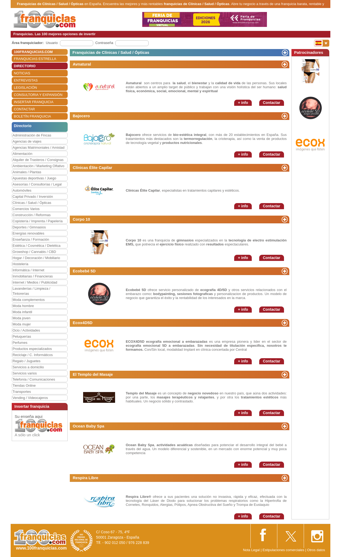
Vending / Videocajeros (30, 398)
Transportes (22, 392)
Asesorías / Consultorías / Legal (37, 184)
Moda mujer (22, 324)
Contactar (271, 102)
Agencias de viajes (27, 141)
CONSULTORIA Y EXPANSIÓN (38, 95)
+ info (243, 102)
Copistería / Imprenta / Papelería (38, 221)
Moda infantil (22, 312)
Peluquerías (22, 336)
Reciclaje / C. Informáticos (33, 355)
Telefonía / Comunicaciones (34, 379)
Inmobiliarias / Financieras (33, 276)
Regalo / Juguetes (26, 361)
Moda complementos (29, 300)
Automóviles (22, 190)
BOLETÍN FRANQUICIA (32, 116)
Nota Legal (251, 550)
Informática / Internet (28, 270)
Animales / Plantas (27, 172)
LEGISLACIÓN (25, 88)
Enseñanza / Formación (31, 239)
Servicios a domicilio (28, 367)
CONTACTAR (24, 109)
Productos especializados (32, 349)
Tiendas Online (24, 386)
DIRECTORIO (24, 66)
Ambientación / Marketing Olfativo (38, 166)
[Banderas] (321, 43)
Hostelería (20, 264)
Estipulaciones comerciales (283, 550)
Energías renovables (28, 233)
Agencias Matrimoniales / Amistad (38, 148)
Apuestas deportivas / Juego (34, 178)
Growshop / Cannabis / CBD (34, 252)
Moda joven (21, 318)
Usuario (52, 43)
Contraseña (104, 43)
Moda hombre (23, 306)
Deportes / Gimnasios (29, 227)
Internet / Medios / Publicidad (35, 282)
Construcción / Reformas (32, 215)
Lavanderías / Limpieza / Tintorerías (31, 291)
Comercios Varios (26, 209)
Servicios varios (25, 373)
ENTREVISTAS (26, 80)
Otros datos (316, 550)
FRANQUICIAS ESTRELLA (35, 59)
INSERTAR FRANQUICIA (33, 102)
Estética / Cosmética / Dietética (36, 246)
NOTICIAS (22, 73)
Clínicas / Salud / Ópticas (32, 203)
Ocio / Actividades (26, 330)
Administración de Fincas (32, 135)
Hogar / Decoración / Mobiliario (36, 258)
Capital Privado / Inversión (33, 197)
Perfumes (20, 343)
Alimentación (22, 154)
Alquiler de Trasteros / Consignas (38, 160)
